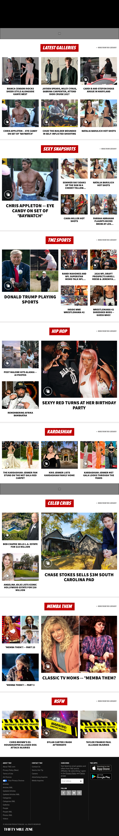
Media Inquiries (38, 781)
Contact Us (36, 767)
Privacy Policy (71, 773)
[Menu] (3, 16)
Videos (5, 819)
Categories (7, 798)
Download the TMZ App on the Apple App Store (101, 768)
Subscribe (81, 781)
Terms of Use (8, 774)
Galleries (6, 805)
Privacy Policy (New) (10, 770)
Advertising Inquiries (39, 777)
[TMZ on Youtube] (16, 4)
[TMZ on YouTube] (74, 792)
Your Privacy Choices (13, 781)
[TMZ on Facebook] (4, 4)
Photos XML (7, 815)
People (5, 808)
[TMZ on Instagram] (22, 4)
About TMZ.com (9, 767)
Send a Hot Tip (37, 770)
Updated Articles (9, 791)
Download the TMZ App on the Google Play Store (101, 776)
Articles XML (8, 787)
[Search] (115, 16)
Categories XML (9, 801)
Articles (6, 784)
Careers (35, 774)
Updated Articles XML (11, 794)
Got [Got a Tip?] (8, 10)
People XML (7, 812)
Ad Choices (7, 777)
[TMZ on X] (10, 4)
